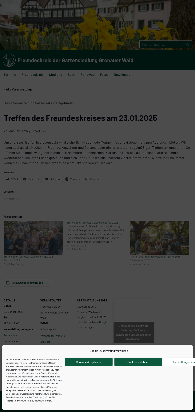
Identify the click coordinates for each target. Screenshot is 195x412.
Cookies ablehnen (138, 362)
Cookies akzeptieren (88, 362)
